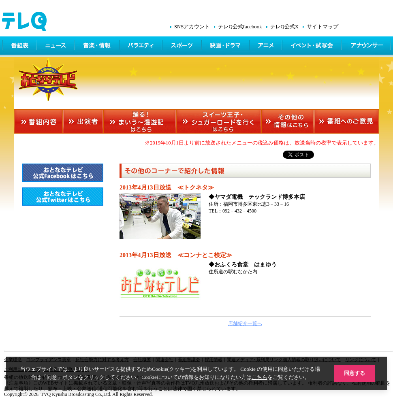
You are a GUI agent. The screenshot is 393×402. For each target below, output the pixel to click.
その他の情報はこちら (287, 121)
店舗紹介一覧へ (245, 323)
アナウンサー (366, 46)
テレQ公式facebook (240, 27)
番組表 (20, 46)
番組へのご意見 (346, 121)
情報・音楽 (97, 46)
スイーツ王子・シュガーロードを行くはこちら (218, 121)
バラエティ (141, 46)
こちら (259, 377)
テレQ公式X (284, 27)
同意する (354, 373)
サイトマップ (322, 27)
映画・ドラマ (226, 46)
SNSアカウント (192, 27)
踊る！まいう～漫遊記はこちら (139, 121)
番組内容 (38, 121)
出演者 (83, 121)
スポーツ (182, 46)
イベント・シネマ (312, 46)
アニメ (266, 46)
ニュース (56, 46)
